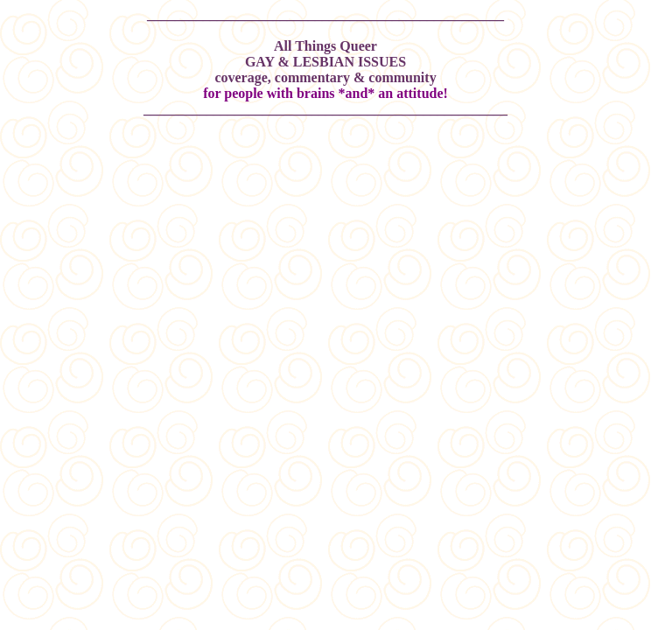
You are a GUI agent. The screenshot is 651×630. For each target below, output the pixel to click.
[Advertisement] (325, 186)
